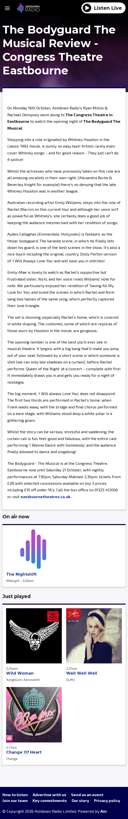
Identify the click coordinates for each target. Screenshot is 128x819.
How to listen (15, 794)
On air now (15, 517)
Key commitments (49, 800)
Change (12, 759)
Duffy (70, 680)
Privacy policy (107, 800)
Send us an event (87, 794)
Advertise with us (49, 794)
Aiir (103, 811)
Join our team (15, 800)
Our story (80, 800)
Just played (16, 596)
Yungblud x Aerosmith (23, 680)
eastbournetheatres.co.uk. (46, 496)
